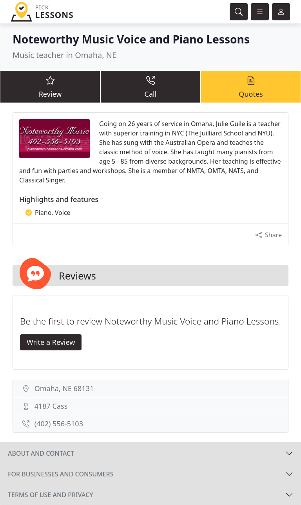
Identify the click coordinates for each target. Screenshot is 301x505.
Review (50, 86)
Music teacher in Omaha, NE (64, 55)
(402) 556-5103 (58, 423)
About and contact (41, 453)
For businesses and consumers (60, 474)
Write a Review (51, 342)
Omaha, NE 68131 (64, 388)
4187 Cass (51, 406)
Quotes (250, 86)
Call (150, 86)
